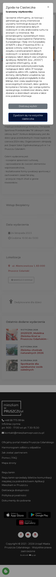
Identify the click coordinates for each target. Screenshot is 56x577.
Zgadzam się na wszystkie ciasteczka (28, 117)
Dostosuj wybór (28, 106)
